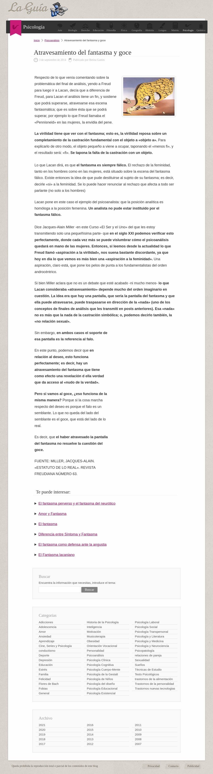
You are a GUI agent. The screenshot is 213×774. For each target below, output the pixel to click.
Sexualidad (142, 660)
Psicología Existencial (101, 693)
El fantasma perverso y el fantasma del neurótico (76, 503)
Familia (43, 674)
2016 (90, 725)
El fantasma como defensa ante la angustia (72, 545)
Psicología (188, 27)
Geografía (137, 27)
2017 (42, 744)
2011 (138, 725)
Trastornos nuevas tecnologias (155, 688)
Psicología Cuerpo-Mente (103, 669)
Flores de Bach (49, 683)
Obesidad (93, 641)
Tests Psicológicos (147, 674)
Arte (60, 27)
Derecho (85, 27)
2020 (42, 729)
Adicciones (46, 622)
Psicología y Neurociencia (152, 646)
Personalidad (95, 650)
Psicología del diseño (101, 683)
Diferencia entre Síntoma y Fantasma (67, 534)
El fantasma (47, 524)
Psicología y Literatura (149, 636)
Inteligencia (94, 627)
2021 (42, 725)
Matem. (175, 27)
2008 (138, 739)
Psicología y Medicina (149, 641)
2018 (42, 739)
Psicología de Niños (100, 679)
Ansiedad (45, 636)
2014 (90, 734)
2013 (90, 739)
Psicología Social (146, 627)
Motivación (94, 631)
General (44, 693)
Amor (42, 631)
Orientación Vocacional (102, 646)
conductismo (47, 650)
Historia (149, 27)
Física (124, 27)
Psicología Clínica (98, 660)
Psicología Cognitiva (100, 664)
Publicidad (193, 766)
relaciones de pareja (148, 655)
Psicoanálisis (52, 40)
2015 (90, 729)
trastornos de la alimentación (154, 679)
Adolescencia (47, 627)
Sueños (140, 664)
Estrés (43, 669)
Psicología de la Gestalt (102, 674)
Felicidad (45, 679)
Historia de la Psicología (103, 622)
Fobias (43, 688)
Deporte (44, 655)
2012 (90, 744)
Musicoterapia (96, 636)
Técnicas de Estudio (148, 669)
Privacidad (154, 766)
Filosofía (111, 27)
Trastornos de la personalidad (154, 683)
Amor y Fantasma (52, 514)
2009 (138, 734)
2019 (42, 734)
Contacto (174, 766)
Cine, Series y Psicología (55, 646)
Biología (72, 27)
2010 (138, 729)
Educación (98, 27)
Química (201, 27)
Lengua (162, 27)
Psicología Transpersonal (151, 631)
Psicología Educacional (102, 688)
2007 (138, 744)
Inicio (37, 40)
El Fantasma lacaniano (56, 555)
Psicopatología (144, 650)
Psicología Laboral (147, 622)
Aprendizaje (46, 641)
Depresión (45, 660)
